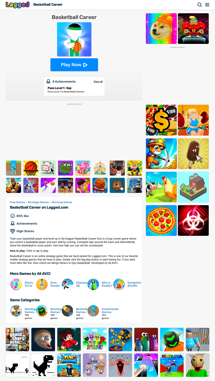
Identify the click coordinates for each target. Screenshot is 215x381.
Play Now (71, 64)
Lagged (18, 5)
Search (200, 4)
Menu (207, 4)
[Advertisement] (74, 132)
